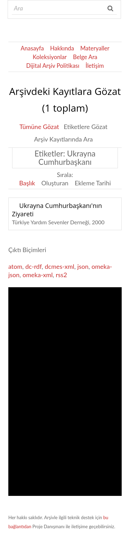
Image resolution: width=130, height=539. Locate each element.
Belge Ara (85, 57)
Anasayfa (32, 48)
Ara (111, 8)
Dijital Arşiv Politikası (52, 65)
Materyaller (95, 48)
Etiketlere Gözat (85, 126)
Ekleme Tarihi (93, 183)
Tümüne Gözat (39, 126)
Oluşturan (54, 183)
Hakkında (62, 48)
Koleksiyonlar (50, 57)
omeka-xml (38, 275)
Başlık (27, 183)
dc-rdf (33, 266)
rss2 (61, 275)
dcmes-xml (59, 266)
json (82, 266)
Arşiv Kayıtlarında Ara (63, 139)
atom (15, 266)
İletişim (95, 65)
